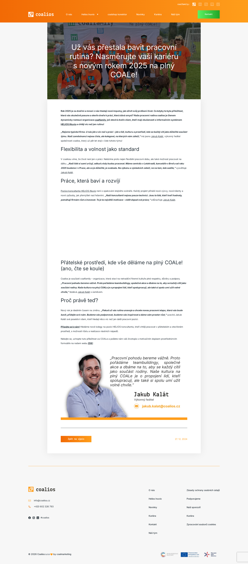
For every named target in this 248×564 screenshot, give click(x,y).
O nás (69, 14)
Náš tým (175, 14)
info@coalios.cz (42, 500)
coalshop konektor (117, 14)
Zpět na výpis (76, 439)
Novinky (140, 14)
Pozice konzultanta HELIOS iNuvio (78, 191)
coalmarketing (64, 554)
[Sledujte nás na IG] (33, 517)
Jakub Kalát (157, 136)
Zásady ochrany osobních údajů (203, 490)
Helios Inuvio (87, 14)
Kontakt (209, 14)
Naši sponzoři (194, 507)
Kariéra (158, 14)
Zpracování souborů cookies (201, 524)
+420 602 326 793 (44, 506)
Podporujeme (193, 498)
